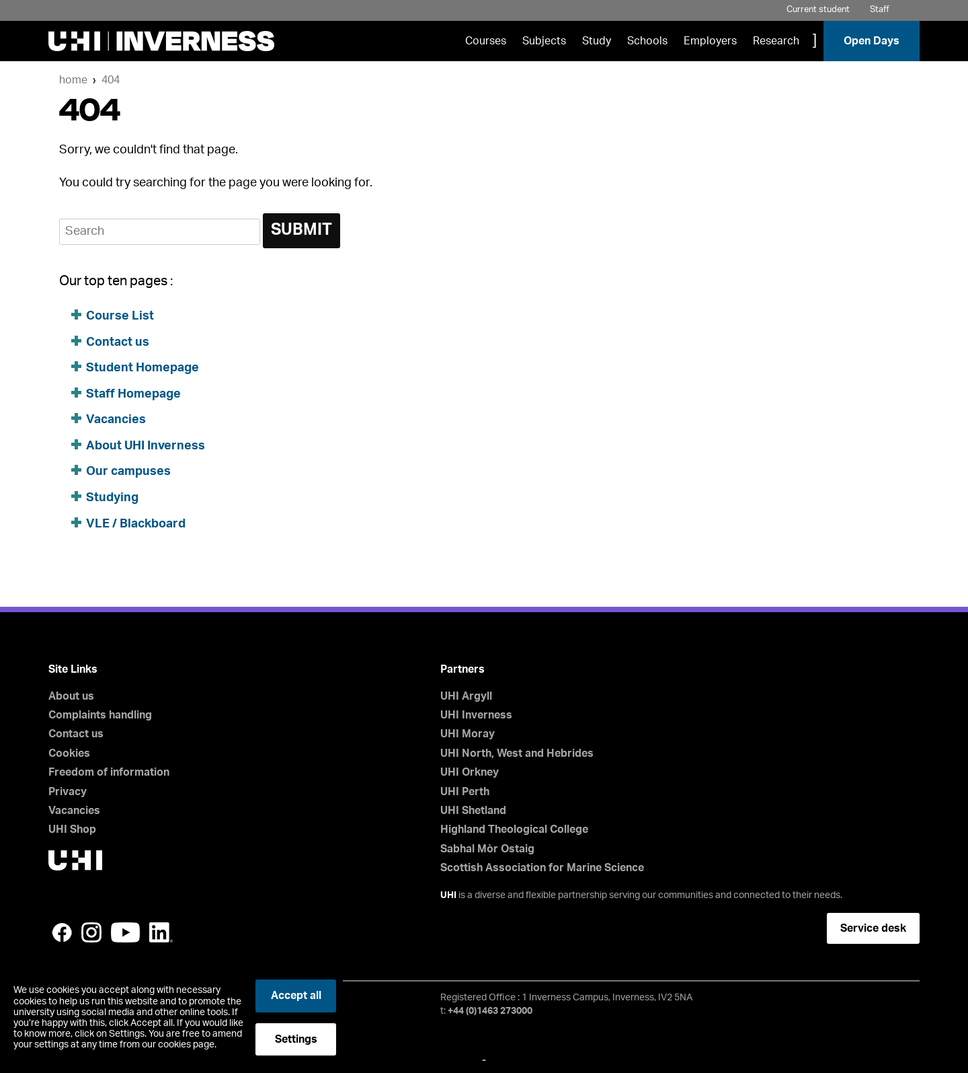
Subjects (544, 41)
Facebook (62, 932)
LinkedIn (161, 932)
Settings (296, 1039)
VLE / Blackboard (136, 524)
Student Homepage (142, 368)
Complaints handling (100, 715)
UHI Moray (467, 734)
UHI (448, 895)
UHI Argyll (466, 696)
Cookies (69, 753)
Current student (818, 9)
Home (73, 80)
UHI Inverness (476, 715)
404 (111, 80)
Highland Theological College (514, 829)
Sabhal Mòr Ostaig (487, 849)
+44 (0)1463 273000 (490, 1011)
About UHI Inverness (145, 446)
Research (776, 41)
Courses (485, 41)
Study (596, 41)
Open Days (871, 41)
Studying (112, 498)
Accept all (296, 995)
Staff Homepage (133, 394)
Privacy (67, 791)
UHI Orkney (469, 772)
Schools (647, 41)
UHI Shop (72, 829)
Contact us (117, 342)
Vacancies (116, 420)
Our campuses (128, 472)
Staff (879, 9)
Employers (710, 41)
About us (71, 696)
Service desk (873, 928)
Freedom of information (108, 772)
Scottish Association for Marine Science (542, 867)
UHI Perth (464, 791)
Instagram (91, 932)
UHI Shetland (473, 810)
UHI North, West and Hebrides (517, 753)
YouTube (125, 932)
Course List (120, 316)
